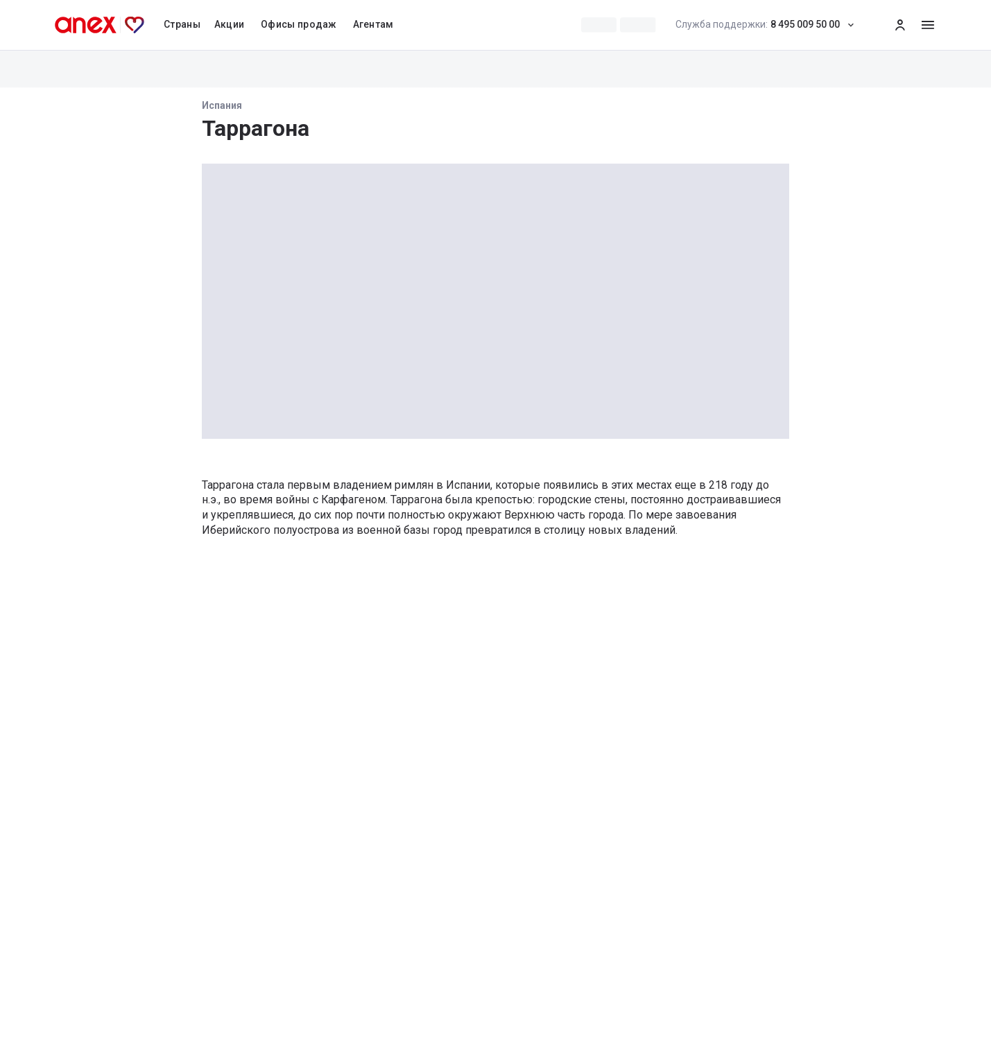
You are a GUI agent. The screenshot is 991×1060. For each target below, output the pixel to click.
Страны (182, 24)
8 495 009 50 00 (768, 25)
